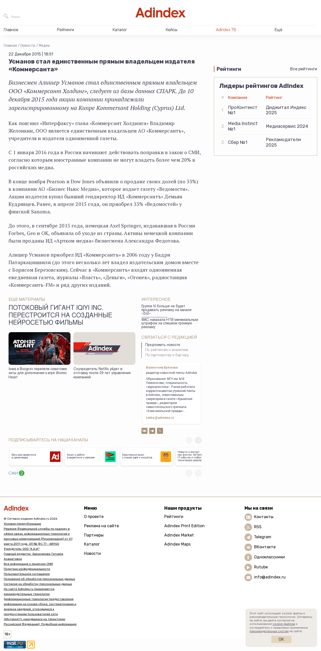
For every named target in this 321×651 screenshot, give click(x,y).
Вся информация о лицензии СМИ (28, 564)
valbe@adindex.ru (160, 418)
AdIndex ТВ (226, 29)
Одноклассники (269, 557)
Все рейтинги (303, 69)
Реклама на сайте (101, 525)
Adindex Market (179, 535)
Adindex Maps (177, 544)
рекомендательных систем (269, 631)
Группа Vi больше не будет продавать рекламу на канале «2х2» (166, 310)
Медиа (44, 45)
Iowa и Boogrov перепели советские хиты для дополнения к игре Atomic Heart (38, 373)
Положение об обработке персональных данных (39, 579)
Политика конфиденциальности (27, 569)
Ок (281, 639)
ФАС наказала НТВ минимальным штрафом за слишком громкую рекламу (169, 323)
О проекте (94, 516)
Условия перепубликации (22, 523)
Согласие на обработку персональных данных (38, 584)
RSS (258, 526)
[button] (198, 440)
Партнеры (94, 535)
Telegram (262, 537)
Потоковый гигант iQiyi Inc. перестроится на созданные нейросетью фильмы (60, 315)
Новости (28, 45)
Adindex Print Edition (184, 525)
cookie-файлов (284, 624)
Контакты (263, 516)
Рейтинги (173, 516)
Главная (10, 45)
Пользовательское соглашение (27, 574)
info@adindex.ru (270, 577)
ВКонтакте (265, 547)
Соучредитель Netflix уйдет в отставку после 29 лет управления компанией (102, 373)
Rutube (261, 567)
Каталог (92, 544)
